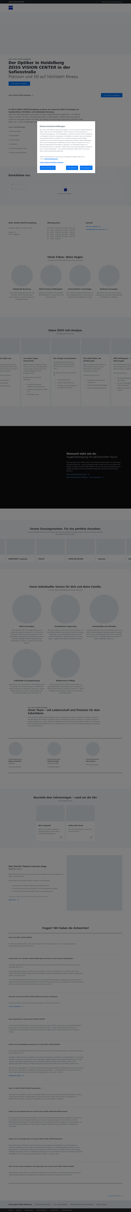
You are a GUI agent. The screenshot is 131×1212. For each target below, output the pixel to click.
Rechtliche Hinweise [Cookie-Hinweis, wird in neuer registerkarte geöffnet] (56, 162)
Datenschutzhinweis (51, 159)
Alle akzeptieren (86, 168)
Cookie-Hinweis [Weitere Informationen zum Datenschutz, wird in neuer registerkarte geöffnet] (45, 162)
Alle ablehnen (72, 168)
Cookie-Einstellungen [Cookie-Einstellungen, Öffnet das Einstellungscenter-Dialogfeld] (48, 168)
